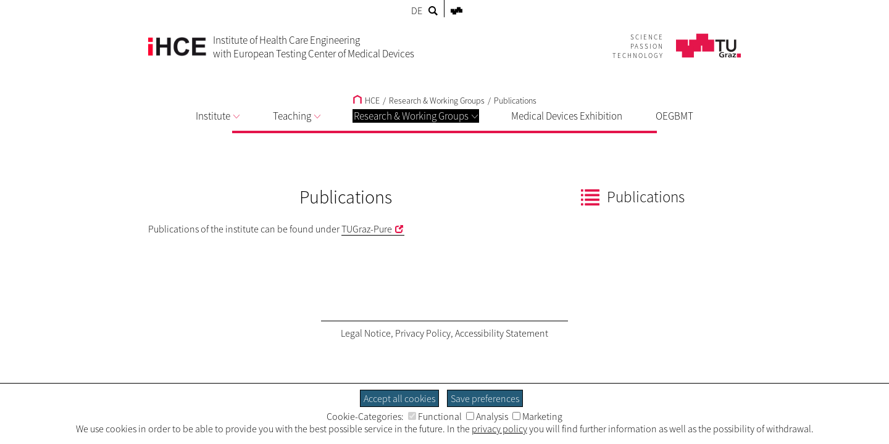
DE (416, 10)
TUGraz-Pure (366, 229)
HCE (366, 100)
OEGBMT (674, 116)
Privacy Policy (423, 333)
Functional (435, 416)
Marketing (537, 416)
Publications (515, 100)
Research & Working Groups (416, 116)
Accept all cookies (399, 398)
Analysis (487, 416)
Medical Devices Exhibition (566, 116)
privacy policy (499, 428)
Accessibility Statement (501, 333)
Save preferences (485, 398)
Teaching (296, 116)
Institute (218, 116)
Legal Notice (366, 333)
